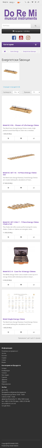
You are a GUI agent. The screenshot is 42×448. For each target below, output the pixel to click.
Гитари (4, 368)
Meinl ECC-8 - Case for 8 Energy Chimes (19, 271)
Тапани (4, 373)
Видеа (4, 362)
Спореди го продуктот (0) (11, 87)
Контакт (4, 356)
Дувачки (4, 379)
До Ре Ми (5, 390)
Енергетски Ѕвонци (29, 51)
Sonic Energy (14, 51)
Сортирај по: (7, 92)
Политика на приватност (10, 351)
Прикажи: (27, 92)
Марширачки (6, 384)
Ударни (4, 382)
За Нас (4, 353)
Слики (4, 360)
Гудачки (4, 377)
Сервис (4, 358)
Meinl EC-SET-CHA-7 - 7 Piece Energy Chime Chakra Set (21, 223)
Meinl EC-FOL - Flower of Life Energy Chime (21, 125)
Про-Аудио (5, 375)
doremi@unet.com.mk (9, 403)
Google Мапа (6, 406)
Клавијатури (6, 371)
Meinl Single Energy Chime (14, 319)
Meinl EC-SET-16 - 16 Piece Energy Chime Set (20, 174)
